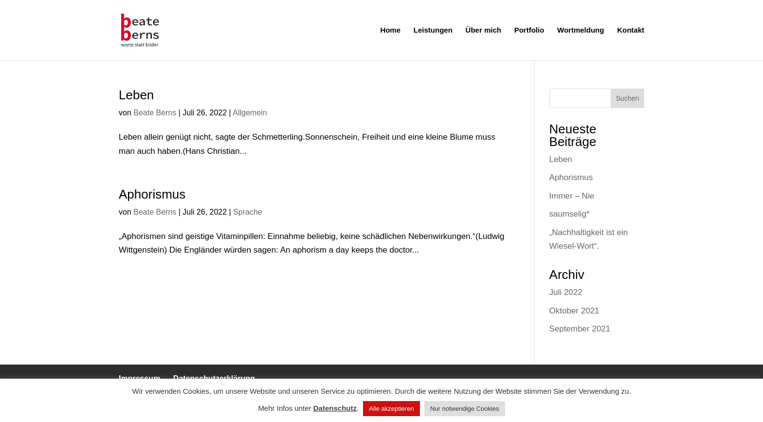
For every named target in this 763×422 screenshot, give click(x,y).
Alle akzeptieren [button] (391, 408)
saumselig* (569, 214)
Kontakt (630, 30)
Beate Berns (154, 113)
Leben (136, 95)
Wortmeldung (580, 30)
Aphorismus (152, 194)
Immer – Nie (572, 196)
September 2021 (580, 328)
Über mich (483, 30)
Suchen (627, 98)
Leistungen (433, 30)
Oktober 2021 (574, 310)
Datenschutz (335, 408)
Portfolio (529, 30)
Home (390, 30)
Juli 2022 (565, 292)
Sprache (247, 212)
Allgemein (250, 113)
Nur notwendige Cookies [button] (464, 408)
